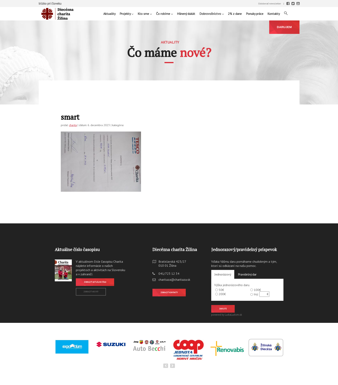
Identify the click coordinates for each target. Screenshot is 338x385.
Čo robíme (164, 13)
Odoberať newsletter (269, 3)
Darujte (223, 309)
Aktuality (109, 14)
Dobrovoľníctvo (211, 13)
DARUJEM (284, 27)
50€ (221, 290)
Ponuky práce (254, 14)
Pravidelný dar (247, 274)
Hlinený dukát (186, 14)
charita (73, 125)
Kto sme (145, 13)
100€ (257, 290)
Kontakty (273, 14)
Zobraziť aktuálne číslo (95, 282)
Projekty (126, 13)
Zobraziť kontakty (169, 292)
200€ (222, 294)
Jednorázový (222, 274)
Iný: (256, 294)
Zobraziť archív (90, 292)
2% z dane (235, 14)
